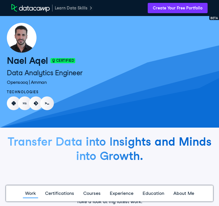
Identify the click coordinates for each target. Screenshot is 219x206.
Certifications (59, 193)
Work (30, 193)
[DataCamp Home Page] (30, 8)
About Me (183, 193)
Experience (121, 193)
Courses (92, 193)
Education (153, 193)
